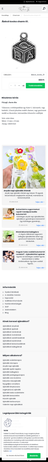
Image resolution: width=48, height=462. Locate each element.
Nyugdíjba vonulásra (11, 384)
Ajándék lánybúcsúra (11, 387)
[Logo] (24, 9)
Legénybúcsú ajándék (12, 390)
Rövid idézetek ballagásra (27, 232)
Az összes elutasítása (15, 455)
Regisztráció (42, 2)
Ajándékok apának (10, 329)
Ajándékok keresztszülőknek (14, 344)
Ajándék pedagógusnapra (14, 375)
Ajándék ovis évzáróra (12, 378)
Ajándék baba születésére (13, 393)
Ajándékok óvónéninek (12, 335)
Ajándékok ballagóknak (12, 347)
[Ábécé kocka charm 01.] (24, 47)
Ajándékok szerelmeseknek (14, 338)
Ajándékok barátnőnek (12, 341)
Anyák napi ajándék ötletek (17, 190)
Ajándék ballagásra (11, 372)
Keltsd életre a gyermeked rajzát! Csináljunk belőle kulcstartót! (27, 211)
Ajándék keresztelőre (11, 395)
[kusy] (15, 86)
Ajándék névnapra (10, 363)
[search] (44, 8)
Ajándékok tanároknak (12, 332)
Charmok (16, 15)
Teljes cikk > (39, 202)
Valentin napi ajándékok (12, 404)
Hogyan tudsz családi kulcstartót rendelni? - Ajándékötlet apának (30, 253)
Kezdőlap (5, 15)
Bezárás (34, 455)
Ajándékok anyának (11, 326)
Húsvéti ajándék (9, 398)
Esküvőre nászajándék (12, 381)
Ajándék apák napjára (12, 369)
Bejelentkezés (30, 2)
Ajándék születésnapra (12, 360)
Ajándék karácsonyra (11, 401)
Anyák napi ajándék (11, 366)
